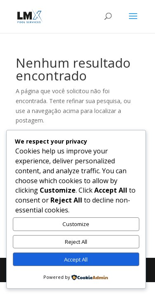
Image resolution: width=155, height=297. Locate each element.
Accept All (76, 259)
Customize (75, 224)
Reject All (76, 241)
